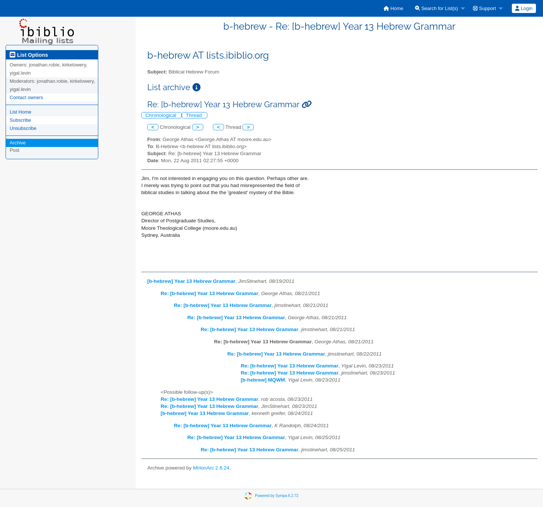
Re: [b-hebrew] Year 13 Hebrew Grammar (209, 293)
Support (484, 8)
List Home (21, 112)
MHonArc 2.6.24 (211, 468)
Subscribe (20, 120)
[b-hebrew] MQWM (263, 380)
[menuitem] (393, 8)
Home (393, 8)
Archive (18, 142)
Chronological (161, 115)
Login (523, 8)
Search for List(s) (436, 8)
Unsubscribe (23, 128)
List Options (29, 55)
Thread (194, 115)
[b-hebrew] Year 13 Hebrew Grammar (191, 281)
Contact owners (26, 97)
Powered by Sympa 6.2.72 (276, 496)
